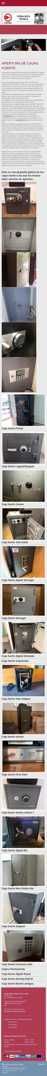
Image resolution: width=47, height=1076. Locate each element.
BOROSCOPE (8, 116)
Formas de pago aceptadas (13, 1051)
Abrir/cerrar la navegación (23, 3)
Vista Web (41, 1064)
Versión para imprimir (10, 1064)
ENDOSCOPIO (21, 120)
